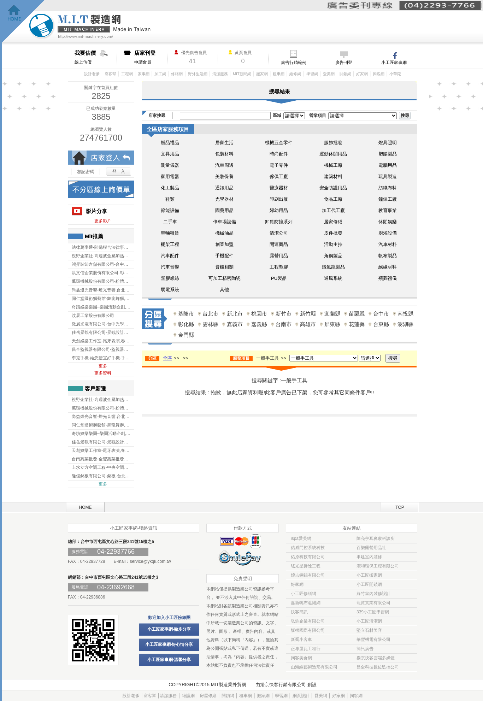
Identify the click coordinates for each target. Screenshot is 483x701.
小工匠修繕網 (303, 593)
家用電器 (170, 176)
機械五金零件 (279, 142)
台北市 (210, 314)
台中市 (381, 314)
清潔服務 (220, 74)
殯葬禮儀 (387, 278)
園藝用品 (224, 210)
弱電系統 (170, 289)
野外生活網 (197, 74)
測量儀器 (170, 165)
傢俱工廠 (279, 176)
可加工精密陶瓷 (224, 278)
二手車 (170, 221)
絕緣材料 (387, 267)
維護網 (188, 695)
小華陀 (395, 74)
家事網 (143, 74)
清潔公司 (279, 233)
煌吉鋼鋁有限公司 (308, 575)
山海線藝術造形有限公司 (314, 667)
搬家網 (262, 74)
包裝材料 (224, 154)
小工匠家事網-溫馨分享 (169, 659)
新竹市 (283, 314)
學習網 (312, 74)
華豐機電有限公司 (373, 639)
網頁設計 (301, 695)
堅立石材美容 (369, 630)
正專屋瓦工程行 (305, 648)
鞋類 (170, 199)
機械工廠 (333, 165)
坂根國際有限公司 (308, 630)
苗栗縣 (357, 314)
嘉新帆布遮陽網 (305, 602)
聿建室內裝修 (369, 556)
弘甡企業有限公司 (308, 621)
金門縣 (186, 335)
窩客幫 (110, 74)
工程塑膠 (279, 267)
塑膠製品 (387, 154)
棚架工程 (170, 244)
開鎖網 (345, 74)
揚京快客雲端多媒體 (376, 657)
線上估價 (96, 57)
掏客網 (378, 74)
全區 (167, 358)
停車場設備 (224, 221)
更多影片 (102, 220)
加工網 (160, 74)
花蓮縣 (357, 324)
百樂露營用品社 (371, 547)
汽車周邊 (224, 165)
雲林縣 (210, 324)
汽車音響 (170, 267)
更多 (103, 366)
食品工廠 (333, 199)
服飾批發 (333, 142)
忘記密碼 (85, 171)
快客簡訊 (299, 611)
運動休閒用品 (333, 154)
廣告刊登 (343, 62)
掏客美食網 (301, 657)
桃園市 (259, 314)
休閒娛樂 (387, 221)
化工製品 (170, 187)
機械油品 (224, 233)
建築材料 (333, 176)
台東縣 (381, 324)
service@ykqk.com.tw (150, 561)
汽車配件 (170, 255)
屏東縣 (332, 324)
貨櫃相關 (224, 267)
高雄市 (308, 324)
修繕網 (177, 74)
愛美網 (329, 74)
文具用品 (170, 154)
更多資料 (102, 373)
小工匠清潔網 (369, 621)
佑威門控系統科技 (308, 547)
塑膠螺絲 (170, 278)
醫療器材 (279, 187)
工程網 (127, 74)
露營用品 (279, 255)
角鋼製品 (333, 255)
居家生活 (224, 142)
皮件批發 (333, 233)
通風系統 (333, 278)
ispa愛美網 (301, 538)
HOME (85, 507)
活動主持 (333, 244)
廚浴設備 (387, 233)
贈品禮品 (170, 142)
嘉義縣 (259, 324)
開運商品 (279, 244)
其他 (224, 289)
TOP (399, 507)
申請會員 (150, 57)
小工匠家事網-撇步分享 (169, 629)
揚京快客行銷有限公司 (283, 684)
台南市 (283, 324)
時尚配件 (279, 154)
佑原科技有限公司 (308, 556)
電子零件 (279, 165)
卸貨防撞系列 (279, 221)
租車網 (278, 74)
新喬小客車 (301, 639)
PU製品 (279, 278)
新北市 (235, 314)
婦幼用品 (279, 210)
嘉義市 (235, 324)
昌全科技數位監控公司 (378, 667)
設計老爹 (92, 74)
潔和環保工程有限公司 (378, 566)
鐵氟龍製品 (333, 267)
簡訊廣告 (365, 648)
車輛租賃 (170, 233)
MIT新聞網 (242, 74)
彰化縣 (186, 324)
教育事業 (387, 210)
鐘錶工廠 (387, 199)
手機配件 (224, 255)
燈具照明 (387, 142)
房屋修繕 (208, 695)
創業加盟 (224, 244)
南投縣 (405, 314)
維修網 (295, 74)
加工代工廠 (333, 210)
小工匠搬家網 (369, 575)
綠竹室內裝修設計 (373, 593)
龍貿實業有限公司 (373, 602)
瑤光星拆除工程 (305, 566)
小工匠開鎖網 (369, 584)
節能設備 (170, 210)
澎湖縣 (405, 324)
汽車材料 (387, 244)
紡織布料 (387, 187)
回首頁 (23, 21)
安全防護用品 (333, 187)
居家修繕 (333, 221)
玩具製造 (387, 176)
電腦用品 (387, 165)
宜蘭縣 (332, 314)
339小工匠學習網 (373, 611)
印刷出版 (279, 199)
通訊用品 (224, 187)
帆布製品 (387, 255)
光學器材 (224, 199)
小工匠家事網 (394, 62)
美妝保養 (224, 176)
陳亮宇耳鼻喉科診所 (376, 538)
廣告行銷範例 (293, 62)
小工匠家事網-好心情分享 (169, 644)
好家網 (362, 74)
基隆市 (186, 314)
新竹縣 (308, 314)
